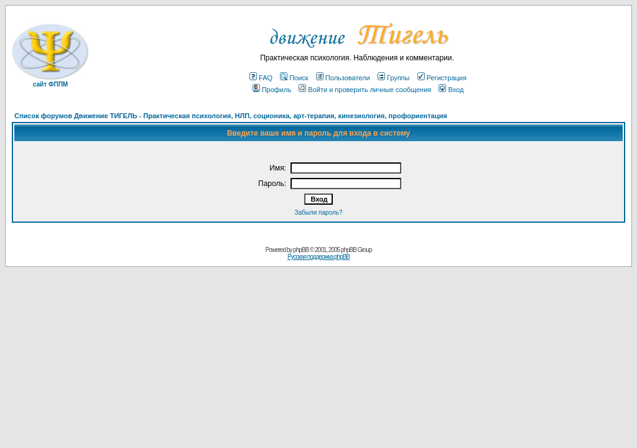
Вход (451, 89)
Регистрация (442, 78)
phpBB (301, 249)
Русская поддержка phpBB (318, 256)
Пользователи (343, 78)
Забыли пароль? (318, 212)
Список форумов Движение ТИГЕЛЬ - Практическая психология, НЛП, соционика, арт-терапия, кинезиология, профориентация (230, 115)
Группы (394, 78)
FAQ (260, 78)
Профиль (272, 89)
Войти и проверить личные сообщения (365, 89)
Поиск (294, 78)
